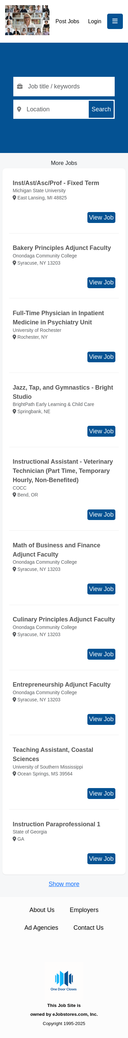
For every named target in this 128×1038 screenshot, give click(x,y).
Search (101, 109)
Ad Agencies (41, 927)
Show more (63, 884)
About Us (41, 910)
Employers (84, 910)
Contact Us (88, 927)
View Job (101, 217)
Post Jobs (68, 21)
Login (94, 21)
